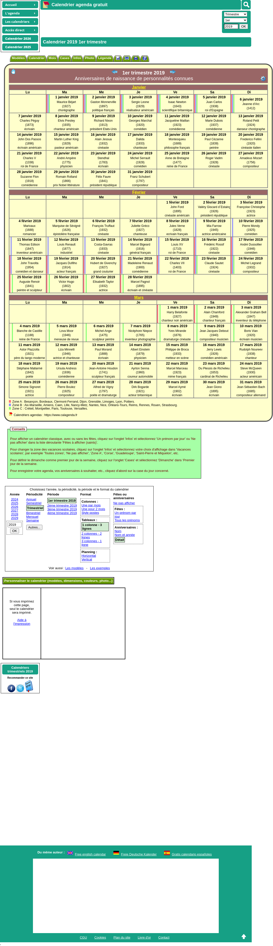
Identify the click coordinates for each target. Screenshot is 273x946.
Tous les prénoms (127, 520)
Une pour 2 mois (93, 509)
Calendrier (37, 58)
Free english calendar (90, 854)
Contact (163, 937)
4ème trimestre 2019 (62, 513)
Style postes (90, 513)
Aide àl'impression (21, 622)
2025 (14, 503)
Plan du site (121, 937)
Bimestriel (33, 513)
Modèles (18, 58)
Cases (64, 58)
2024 (14, 499)
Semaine (32, 520)
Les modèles (74, 568)
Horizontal (89, 556)
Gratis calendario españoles (192, 854)
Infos (77, 58)
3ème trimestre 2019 (62, 509)
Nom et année (125, 535)
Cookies (100, 937)
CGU (83, 937)
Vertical (87, 559)
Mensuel (32, 517)
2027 (14, 510)
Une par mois (91, 505)
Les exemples (100, 568)
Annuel (31, 499)
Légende (104, 58)
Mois (52, 58)
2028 (14, 514)
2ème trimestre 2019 (62, 505)
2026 (14, 507)
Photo (89, 58)
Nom (118, 531)
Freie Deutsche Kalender (139, 854)
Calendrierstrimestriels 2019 (20, 669)
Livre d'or (144, 937)
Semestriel (33, 503)
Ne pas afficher (124, 503)
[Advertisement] (130, 21)
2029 (14, 518)
